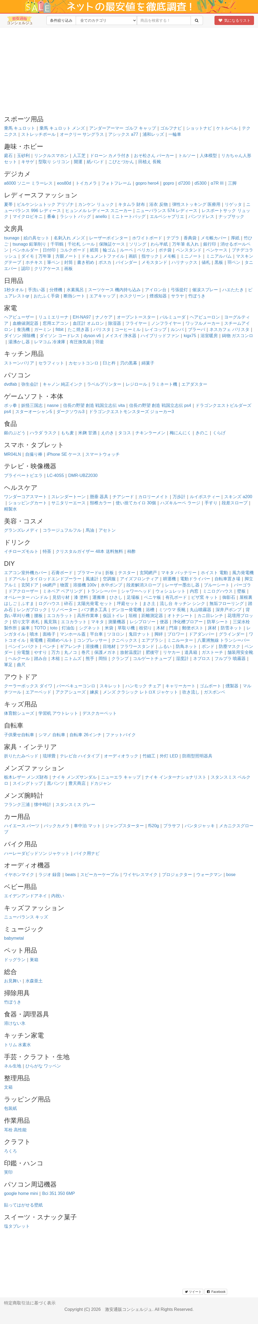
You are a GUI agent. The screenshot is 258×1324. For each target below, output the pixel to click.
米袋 (109, 628)
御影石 (228, 597)
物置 (64, 585)
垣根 (133, 615)
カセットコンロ (83, 363)
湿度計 (182, 658)
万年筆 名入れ (185, 244)
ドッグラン (15, 959)
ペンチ (49, 646)
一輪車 (174, 134)
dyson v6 (92, 335)
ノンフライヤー (166, 323)
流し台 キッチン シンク (182, 603)
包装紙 (10, 1108)
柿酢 (131, 551)
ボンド (208, 646)
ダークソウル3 (70, 411)
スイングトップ (28, 783)
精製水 (10, 509)
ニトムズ (72, 658)
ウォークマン (209, 874)
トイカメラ (86, 183)
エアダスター (194, 384)
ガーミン (42, 329)
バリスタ (102, 329)
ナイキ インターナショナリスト (175, 777)
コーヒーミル (128, 329)
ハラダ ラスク (43, 433)
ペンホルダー (25, 250)
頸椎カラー (100, 503)
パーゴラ (242, 585)
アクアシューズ (71, 692)
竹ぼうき (196, 296)
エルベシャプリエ (167, 216)
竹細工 (149, 756)
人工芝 (79, 155)
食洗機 (23, 329)
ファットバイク (121, 734)
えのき (107, 433)
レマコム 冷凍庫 (49, 342)
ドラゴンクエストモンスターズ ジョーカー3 (131, 411)
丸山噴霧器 (200, 609)
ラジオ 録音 (49, 874)
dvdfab (10, 384)
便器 (164, 621)
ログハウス (49, 603)
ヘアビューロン (205, 317)
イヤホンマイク (19, 874)
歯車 (25, 628)
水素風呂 (75, 289)
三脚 (232, 183)
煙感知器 (158, 296)
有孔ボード (176, 597)
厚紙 (235, 238)
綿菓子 (147, 363)
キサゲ (27, 161)
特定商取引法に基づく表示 (30, 1303)
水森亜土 (34, 981)
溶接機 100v (84, 585)
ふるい (165, 646)
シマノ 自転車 (51, 734)
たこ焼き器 (78, 329)
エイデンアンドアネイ (25, 895)
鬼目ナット (139, 634)
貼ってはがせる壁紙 (23, 1205)
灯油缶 (68, 628)
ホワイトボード (147, 238)
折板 (109, 572)
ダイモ (27, 256)
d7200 (184, 183)
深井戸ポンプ (228, 609)
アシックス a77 (123, 134)
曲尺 (21, 664)
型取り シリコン (54, 161)
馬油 (90, 530)
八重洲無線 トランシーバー (223, 640)
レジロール (136, 384)
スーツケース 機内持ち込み (114, 289)
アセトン (107, 530)
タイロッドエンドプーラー (55, 579)
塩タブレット (17, 1226)
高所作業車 (88, 615)
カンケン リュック (96, 204)
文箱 (8, 1087)
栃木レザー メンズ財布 (26, 777)
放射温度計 (130, 652)
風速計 (92, 579)
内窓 (194, 591)
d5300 (201, 183)
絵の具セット (36, 238)
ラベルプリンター (104, 384)
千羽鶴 (56, 244)
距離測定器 (152, 615)
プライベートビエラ (23, 475)
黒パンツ (55, 783)
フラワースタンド (137, 646)
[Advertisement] (129, 70)
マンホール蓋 (73, 634)
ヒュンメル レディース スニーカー (98, 210)
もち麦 (67, 433)
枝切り (145, 628)
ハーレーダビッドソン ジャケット (37, 853)
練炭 (94, 692)
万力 (55, 652)
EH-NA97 (82, 317)
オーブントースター (136, 317)
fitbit (59, 329)
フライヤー (136, 323)
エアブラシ (152, 640)
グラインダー (232, 634)
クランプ (120, 658)
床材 (212, 628)
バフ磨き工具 (94, 609)
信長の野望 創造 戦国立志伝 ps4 (160, 405)
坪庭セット (127, 603)
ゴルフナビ (171, 128)
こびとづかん (121, 161)
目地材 (109, 646)
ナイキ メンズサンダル (74, 777)
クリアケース (47, 268)
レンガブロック (32, 609)
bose (231, 874)
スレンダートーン (68, 496)
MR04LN (12, 454)
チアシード (123, 496)
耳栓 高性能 (15, 1130)
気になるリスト (234, 20)
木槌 (55, 658)
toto (53, 628)
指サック (150, 256)
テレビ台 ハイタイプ (80, 756)
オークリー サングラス (82, 134)
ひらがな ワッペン (43, 1066)
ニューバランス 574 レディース (166, 210)
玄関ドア (29, 585)
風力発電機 (243, 572)
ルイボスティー (205, 496)
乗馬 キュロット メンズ (62, 128)
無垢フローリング (226, 603)
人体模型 (208, 155)
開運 (78, 161)
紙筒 (94, 250)
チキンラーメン (150, 433)
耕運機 (169, 579)
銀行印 (209, 244)
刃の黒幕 (128, 363)
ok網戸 (49, 585)
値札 (206, 262)
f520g (153, 825)
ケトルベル (227, 128)
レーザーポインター (108, 238)
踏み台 (40, 658)
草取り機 (126, 628)
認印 (25, 268)
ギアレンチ (70, 646)
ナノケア (103, 317)
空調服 (109, 579)
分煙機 (55, 289)
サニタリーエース (68, 503)
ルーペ (126, 250)
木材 (160, 628)
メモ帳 (169, 256)
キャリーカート (180, 686)
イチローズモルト (21, 551)
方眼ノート (66, 256)
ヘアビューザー (19, 317)
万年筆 (44, 256)
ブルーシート (217, 585)
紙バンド (95, 161)
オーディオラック (121, 756)
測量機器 (116, 621)
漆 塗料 (81, 597)
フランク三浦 (17, 804)
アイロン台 (155, 289)
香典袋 (190, 238)
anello (101, 216)
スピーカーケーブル (99, 874)
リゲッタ (233, 204)
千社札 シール (81, 244)
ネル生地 (12, 1066)
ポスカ (105, 262)
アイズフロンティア (139, 579)
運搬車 (98, 597)
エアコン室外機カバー (25, 572)
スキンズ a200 (238, 496)
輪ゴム (109, 250)
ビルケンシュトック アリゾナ (45, 204)
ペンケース (216, 250)
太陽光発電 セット (94, 603)
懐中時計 (42, 804)
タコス (124, 433)
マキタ (97, 621)
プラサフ (171, 825)
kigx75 (190, 335)
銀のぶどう (15, 433)
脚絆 (158, 634)
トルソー (186, 155)
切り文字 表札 (26, 621)
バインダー (126, 262)
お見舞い (12, 981)
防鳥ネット (186, 646)
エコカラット (60, 615)
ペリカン (145, 250)
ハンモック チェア (143, 686)
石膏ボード (62, 572)
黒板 (219, 262)
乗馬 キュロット (19, 128)
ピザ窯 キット (204, 597)
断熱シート (74, 296)
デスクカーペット (99, 713)
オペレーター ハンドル (26, 597)
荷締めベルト (60, 640)
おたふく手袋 (46, 296)
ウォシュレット (170, 591)
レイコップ (155, 329)
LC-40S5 (55, 475)
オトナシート (180, 615)
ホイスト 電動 (214, 572)
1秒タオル (14, 289)
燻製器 (232, 686)
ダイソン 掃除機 (19, 335)
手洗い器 (36, 289)
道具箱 (190, 652)
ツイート (193, 1292)
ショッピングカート (27, 503)
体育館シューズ (19, 713)
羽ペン (233, 262)
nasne (53, 405)
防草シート (217, 621)
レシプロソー (142, 621)
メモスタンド (154, 262)
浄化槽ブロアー (188, 621)
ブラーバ (196, 329)
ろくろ (10, 1151)
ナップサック (231, 216)
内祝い (57, 895)
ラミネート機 (164, 384)
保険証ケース (112, 244)
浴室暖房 (209, 335)
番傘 (51, 216)
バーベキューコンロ (76, 686)
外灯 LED (169, 756)
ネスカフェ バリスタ (229, 329)
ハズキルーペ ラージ (180, 503)
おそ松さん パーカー (154, 155)
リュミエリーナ (53, 317)
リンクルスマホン (51, 155)
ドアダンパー (202, 634)
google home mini (21, 1193)
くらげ (219, 433)
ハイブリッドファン (160, 335)
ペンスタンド (189, 250)
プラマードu (89, 572)
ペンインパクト (23, 646)
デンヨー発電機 (126, 609)
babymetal (14, 938)
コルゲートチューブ (152, 658)
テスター (126, 572)
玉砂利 (23, 155)
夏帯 (8, 204)
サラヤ (177, 296)
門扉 (173, 628)
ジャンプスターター (124, 825)
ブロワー (175, 634)
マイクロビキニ (28, 216)
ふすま (27, 603)
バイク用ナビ (87, 853)
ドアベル (17, 579)
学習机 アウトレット (58, 713)
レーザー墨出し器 (182, 585)
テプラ (172, 238)
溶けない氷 (15, 1023)
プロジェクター (177, 874)
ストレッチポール (38, 134)
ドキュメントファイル (102, 256)
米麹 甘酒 (87, 433)
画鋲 (133, 256)
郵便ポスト (193, 628)
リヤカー (171, 652)
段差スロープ (235, 503)
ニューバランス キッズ (26, 917)
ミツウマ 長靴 (172, 609)
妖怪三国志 (32, 405)
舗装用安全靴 (240, 652)
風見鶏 (50, 621)
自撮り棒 (33, 454)
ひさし (116, 597)
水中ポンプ (111, 585)
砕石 (68, 603)
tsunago (11, 238)
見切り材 (61, 597)
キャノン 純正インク (62, 384)
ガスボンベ (214, 692)
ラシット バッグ (75, 216)
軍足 (8, 664)
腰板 (38, 615)
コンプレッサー (92, 640)
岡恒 (103, 658)
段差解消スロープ (143, 585)
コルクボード (73, 250)
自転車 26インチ (85, 734)
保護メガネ (105, 652)
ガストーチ (212, 652)
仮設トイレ (113, 615)
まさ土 (149, 603)
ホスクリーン (132, 296)
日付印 (49, 250)
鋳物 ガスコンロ (237, 335)
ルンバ (177, 329)
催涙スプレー (205, 289)
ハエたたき (233, 289)
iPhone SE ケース (64, 454)
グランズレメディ (21, 530)
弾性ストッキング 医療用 (196, 204)
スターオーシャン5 (33, 411)
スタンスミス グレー (75, 804)
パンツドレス (201, 216)
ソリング (137, 244)
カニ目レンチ (210, 615)
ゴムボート (210, 686)
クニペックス (124, 640)
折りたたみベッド (21, 756)
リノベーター (64, 609)
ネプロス (201, 658)
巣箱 (34, 959)
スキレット (110, 686)
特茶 (47, 551)
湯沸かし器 (19, 342)
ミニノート (191, 256)
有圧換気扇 (80, 342)
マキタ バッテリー (179, 572)
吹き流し (190, 692)
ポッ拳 (10, 405)
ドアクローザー (23, 591)
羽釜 (99, 342)
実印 (8, 1172)
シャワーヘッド (136, 591)
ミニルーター (180, 640)
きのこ (201, 433)
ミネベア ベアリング (62, 591)
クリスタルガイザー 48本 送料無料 (89, 551)
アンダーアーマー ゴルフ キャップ (122, 128)
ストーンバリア (19, 363)
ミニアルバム (219, 256)
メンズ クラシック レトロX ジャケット (140, 692)
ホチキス (34, 262)
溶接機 (92, 646)
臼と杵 (109, 363)
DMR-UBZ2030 (82, 475)
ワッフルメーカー (203, 323)
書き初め (85, 262)
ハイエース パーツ (21, 825)
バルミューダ (173, 317)
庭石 (8, 155)
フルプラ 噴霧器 (230, 658)
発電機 (36, 640)
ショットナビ (199, 128)
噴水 (34, 634)
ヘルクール (19, 658)
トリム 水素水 (17, 1044)
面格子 (49, 634)
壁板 (241, 591)
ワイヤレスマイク (140, 874)
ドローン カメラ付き (110, 155)
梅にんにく (180, 433)
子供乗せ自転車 (19, 734)
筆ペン (53, 262)
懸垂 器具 (99, 496)
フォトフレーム (116, 183)
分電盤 (23, 652)
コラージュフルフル (62, 530)
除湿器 (114, 323)
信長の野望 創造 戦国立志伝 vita (94, 405)
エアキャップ (102, 296)
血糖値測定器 (25, 323)
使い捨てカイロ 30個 (136, 503)
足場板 (133, 597)
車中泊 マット (87, 825)
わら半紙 (159, 244)
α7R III (217, 183)
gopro (168, 183)
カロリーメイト (153, 496)
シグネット (89, 628)
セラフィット (51, 363)
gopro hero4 (147, 183)
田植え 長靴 (149, 161)
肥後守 (152, 652)
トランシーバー (102, 591)
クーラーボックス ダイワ (28, 686)
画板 (68, 268)
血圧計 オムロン (88, 323)
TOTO (40, 628)
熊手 (90, 658)
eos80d (64, 183)
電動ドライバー (195, 579)
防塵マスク (229, 646)
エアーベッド (38, 692)
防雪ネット (231, 628)
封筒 (68, 262)
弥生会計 (29, 384)
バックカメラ (57, 825)
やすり (40, 652)
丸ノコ (70, 652)
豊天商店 (77, 783)
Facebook (216, 1292)
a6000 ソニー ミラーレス (28, 183)
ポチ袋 (165, 250)
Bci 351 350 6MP (58, 1193)
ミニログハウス (218, 591)
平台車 (96, 634)
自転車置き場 (227, 579)
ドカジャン (100, 783)
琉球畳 (49, 756)
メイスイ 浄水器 (120, 335)
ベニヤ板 (152, 597)
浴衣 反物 (158, 204)
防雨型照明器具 (197, 756)
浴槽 (150, 609)
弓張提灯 (179, 289)
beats (70, 874)
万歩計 (179, 496)
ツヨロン (115, 634)
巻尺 (85, 652)
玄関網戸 (148, 572)
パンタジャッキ (200, 825)
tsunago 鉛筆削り (29, 244)
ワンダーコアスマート (25, 496)
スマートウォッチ (102, 454)
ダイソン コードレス (59, 335)
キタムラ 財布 (131, 204)
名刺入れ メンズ (69, 238)
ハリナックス (184, 262)
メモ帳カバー (214, 238)
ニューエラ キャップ (121, 777)
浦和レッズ (153, 134)
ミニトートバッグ (128, 216)
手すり (211, 503)
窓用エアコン (55, 323)
